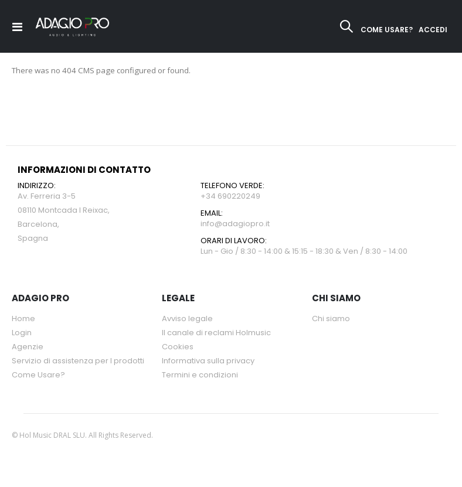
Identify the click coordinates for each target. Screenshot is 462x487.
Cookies (177, 347)
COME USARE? (387, 30)
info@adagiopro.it (235, 224)
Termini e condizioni (200, 376)
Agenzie (27, 347)
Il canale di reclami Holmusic (216, 333)
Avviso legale (187, 319)
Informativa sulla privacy (208, 361)
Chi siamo (331, 319)
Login (22, 333)
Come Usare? (38, 376)
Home (23, 319)
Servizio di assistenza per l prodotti (78, 361)
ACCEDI (433, 30)
